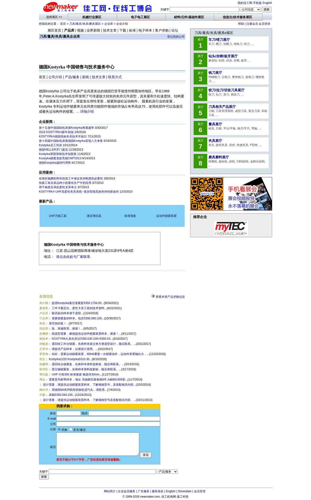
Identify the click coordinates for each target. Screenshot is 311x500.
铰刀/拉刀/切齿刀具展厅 (226, 90)
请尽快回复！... (59, 323)
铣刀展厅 (215, 73)
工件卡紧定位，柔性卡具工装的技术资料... (79, 308)
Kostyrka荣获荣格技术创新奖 (58, 154)
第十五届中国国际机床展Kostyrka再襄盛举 (66, 127)
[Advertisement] (112, 52)
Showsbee (184, 491)
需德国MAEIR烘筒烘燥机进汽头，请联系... (79, 389)
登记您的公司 (176, 36)
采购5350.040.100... (62, 395)
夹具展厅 (215, 141)
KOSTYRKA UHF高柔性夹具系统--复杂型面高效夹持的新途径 (79, 191)
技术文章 (98, 77)
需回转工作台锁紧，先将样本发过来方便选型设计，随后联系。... (94, 344)
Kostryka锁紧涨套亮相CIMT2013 (60, 158)
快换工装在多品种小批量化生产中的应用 (65, 183)
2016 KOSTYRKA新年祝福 (56, 132)
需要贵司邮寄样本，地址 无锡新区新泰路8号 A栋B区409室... (88, 379)
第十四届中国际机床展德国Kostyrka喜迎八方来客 (71, 141)
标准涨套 (130, 216)
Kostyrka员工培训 (50, 145)
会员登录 (264, 23)
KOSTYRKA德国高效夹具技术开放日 (63, 136)
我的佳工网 (245, 3)
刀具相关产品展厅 (222, 107)
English (267, 3)
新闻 (85, 77)
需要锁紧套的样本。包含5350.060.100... (78, 318)
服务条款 (158, 491)
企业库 (108, 23)
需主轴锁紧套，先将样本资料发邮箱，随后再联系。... (86, 369)
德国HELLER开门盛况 (53, 149)
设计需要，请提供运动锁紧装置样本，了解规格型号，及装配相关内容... (89, 384)
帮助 (241, 23)
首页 (63, 23)
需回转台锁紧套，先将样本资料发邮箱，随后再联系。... (88, 364)
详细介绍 (87, 111)
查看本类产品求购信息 (170, 296)
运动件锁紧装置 (166, 216)
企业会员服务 (126, 491)
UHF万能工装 (58, 216)
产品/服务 (72, 77)
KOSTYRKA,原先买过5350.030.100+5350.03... (82, 338)
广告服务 (143, 491)
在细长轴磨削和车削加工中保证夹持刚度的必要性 (71, 178)
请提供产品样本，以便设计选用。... (75, 349)
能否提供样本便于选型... (67, 313)
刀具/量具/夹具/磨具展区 (85, 23)
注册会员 (252, 23)
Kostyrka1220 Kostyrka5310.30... (70, 359)
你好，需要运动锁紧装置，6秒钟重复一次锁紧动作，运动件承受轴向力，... (100, 354)
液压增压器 (94, 216)
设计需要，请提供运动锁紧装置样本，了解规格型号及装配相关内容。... (89, 400)
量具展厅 (215, 124)
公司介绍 (55, 77)
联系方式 (115, 77)
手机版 (257, 3)
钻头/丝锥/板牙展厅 (223, 56)
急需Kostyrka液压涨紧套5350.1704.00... (78, 303)
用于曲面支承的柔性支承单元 (58, 187)
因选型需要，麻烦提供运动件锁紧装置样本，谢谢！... (86, 333)
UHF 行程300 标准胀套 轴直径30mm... (77, 374)
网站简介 (110, 491)
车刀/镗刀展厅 (219, 40)
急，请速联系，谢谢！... (67, 328)
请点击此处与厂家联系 (73, 257)
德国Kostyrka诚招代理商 (55, 162)
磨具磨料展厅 (218, 157)
